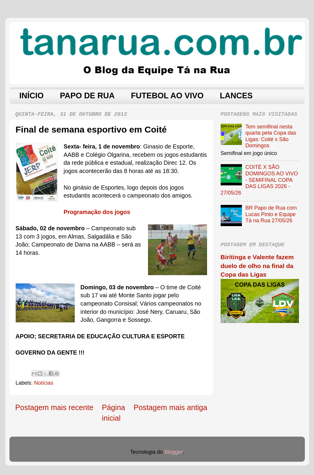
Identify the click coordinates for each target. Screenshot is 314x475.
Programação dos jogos (97, 212)
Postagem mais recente (54, 407)
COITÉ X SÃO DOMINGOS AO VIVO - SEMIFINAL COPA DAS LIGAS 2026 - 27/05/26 (259, 179)
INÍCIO (31, 95)
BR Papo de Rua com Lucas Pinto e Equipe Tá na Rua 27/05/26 (271, 214)
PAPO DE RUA (87, 95)
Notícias (43, 383)
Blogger (174, 452)
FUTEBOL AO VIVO (167, 95)
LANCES (236, 95)
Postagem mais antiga (170, 407)
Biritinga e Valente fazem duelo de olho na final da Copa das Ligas (257, 266)
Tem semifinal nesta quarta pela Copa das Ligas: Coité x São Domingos (270, 136)
